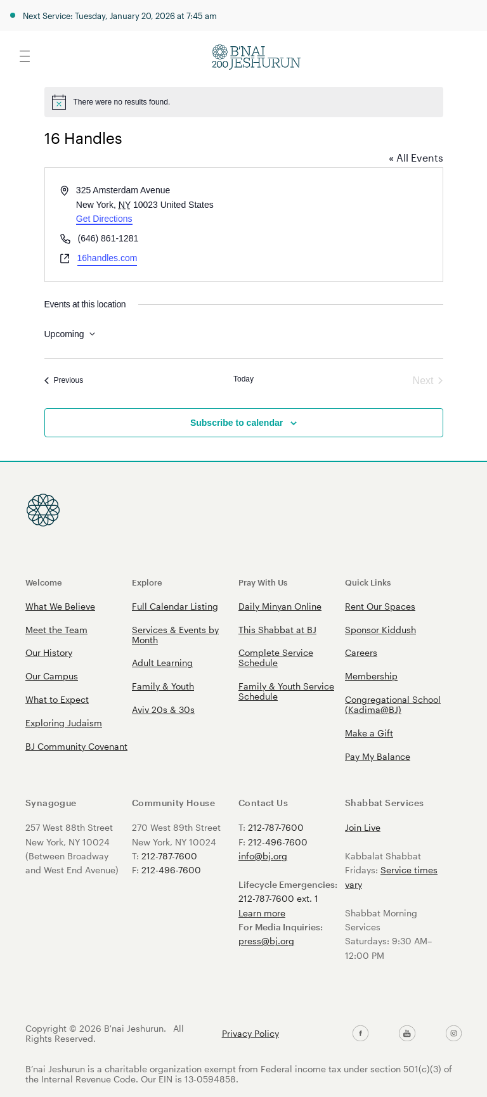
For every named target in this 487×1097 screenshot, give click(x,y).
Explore (147, 582)
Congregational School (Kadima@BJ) (393, 704)
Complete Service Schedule (275, 657)
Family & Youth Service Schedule (286, 691)
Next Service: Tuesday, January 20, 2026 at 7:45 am (120, 15)
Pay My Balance (377, 756)
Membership (371, 675)
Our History (48, 652)
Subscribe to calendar (236, 423)
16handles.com (107, 258)
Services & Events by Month (175, 634)
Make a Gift (369, 733)
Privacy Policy (250, 1034)
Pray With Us (262, 582)
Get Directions (104, 219)
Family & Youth (163, 686)
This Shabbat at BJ (277, 629)
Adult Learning (162, 662)
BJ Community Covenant (76, 746)
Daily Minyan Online (279, 606)
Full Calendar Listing (175, 606)
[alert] (243, 102)
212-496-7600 (171, 869)
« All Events (416, 157)
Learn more (261, 913)
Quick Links (368, 582)
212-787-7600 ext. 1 (278, 898)
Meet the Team (56, 629)
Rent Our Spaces (380, 606)
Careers (361, 652)
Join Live (362, 827)
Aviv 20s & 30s (163, 709)
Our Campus (51, 675)
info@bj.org (262, 855)
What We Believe (60, 606)
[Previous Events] (64, 381)
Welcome (43, 582)
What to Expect (57, 699)
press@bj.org (266, 940)
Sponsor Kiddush (380, 629)
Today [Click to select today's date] (243, 379)
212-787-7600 (169, 855)
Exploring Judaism (63, 722)
